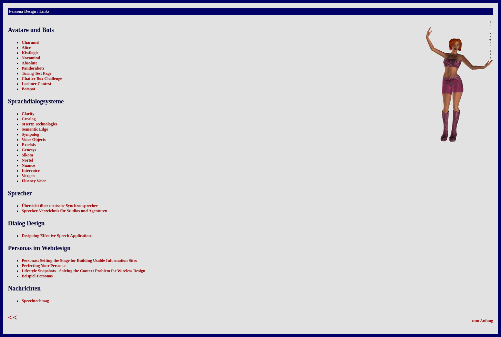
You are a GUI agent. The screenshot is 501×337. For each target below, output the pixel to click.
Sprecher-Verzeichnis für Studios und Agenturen (64, 210)
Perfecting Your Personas (44, 265)
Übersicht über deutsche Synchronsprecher (60, 205)
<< (12, 317)
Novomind (31, 57)
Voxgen (28, 175)
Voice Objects (34, 139)
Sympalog (30, 134)
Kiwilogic (30, 52)
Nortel (27, 160)
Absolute (29, 63)
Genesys (29, 149)
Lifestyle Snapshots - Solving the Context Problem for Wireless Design (83, 270)
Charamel (30, 42)
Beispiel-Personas (37, 276)
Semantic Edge (35, 129)
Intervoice (31, 170)
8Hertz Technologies (40, 124)
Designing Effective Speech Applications (57, 235)
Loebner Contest (36, 83)
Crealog (28, 118)
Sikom (27, 155)
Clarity (28, 113)
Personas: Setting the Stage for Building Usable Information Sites (79, 260)
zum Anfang (482, 320)
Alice (26, 47)
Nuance (28, 165)
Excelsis (29, 144)
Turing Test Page (36, 73)
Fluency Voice (34, 180)
